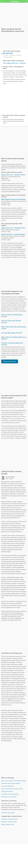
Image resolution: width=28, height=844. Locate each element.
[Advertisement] (14, 99)
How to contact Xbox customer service (12, 789)
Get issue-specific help (7, 786)
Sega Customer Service (7, 824)
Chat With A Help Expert (8, 812)
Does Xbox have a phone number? (10, 783)
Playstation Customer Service (9, 819)
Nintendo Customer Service (9, 822)
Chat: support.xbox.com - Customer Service (15, 63)
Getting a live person (7, 791)
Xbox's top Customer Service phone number (13, 781)
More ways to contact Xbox (8, 797)
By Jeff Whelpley (10, 477)
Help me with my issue (9, 361)
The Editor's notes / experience (10, 794)
